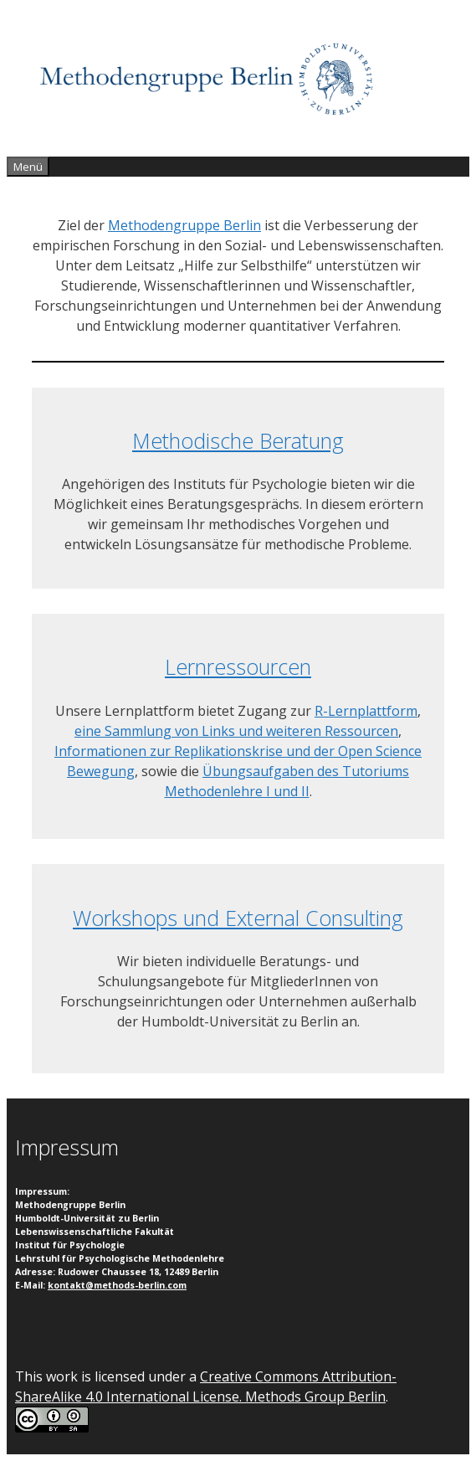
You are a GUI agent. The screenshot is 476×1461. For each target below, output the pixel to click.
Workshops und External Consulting (238, 917)
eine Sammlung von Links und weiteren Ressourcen (236, 731)
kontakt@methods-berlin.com (117, 1285)
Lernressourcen (238, 666)
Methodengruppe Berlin (184, 225)
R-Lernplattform (366, 711)
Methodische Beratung (238, 440)
